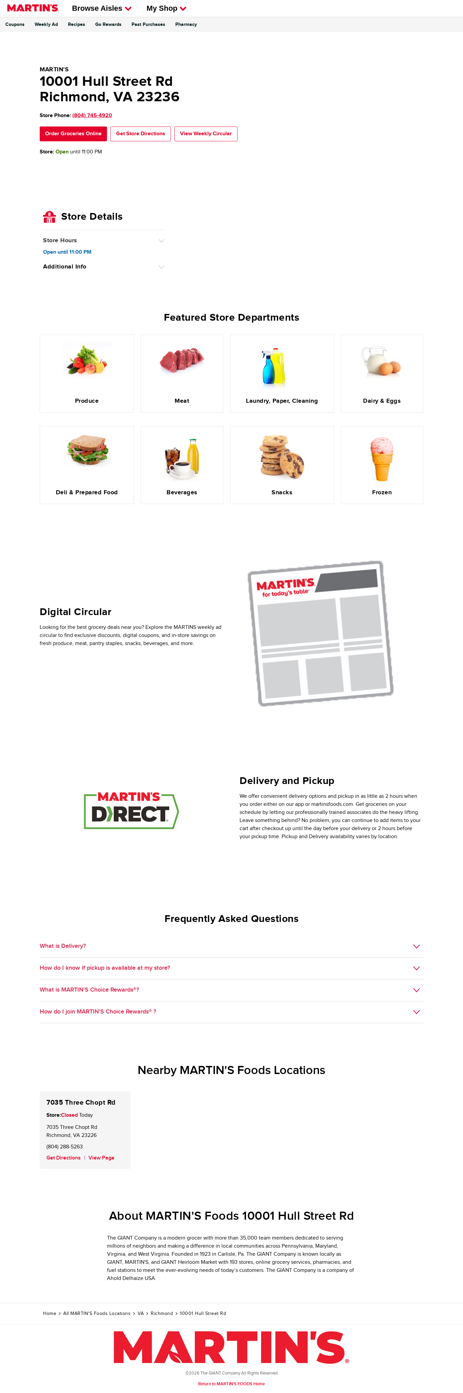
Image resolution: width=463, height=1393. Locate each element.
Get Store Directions (140, 134)
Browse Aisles (102, 8)
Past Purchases (148, 24)
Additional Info (64, 267)
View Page (101, 1158)
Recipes (76, 24)
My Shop (167, 8)
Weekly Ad (46, 24)
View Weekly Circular (206, 134)
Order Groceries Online (73, 134)
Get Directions (63, 1158)
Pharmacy (186, 24)
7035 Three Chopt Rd (81, 1103)
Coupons (15, 24)
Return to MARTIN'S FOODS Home (231, 1384)
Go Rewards (108, 24)
